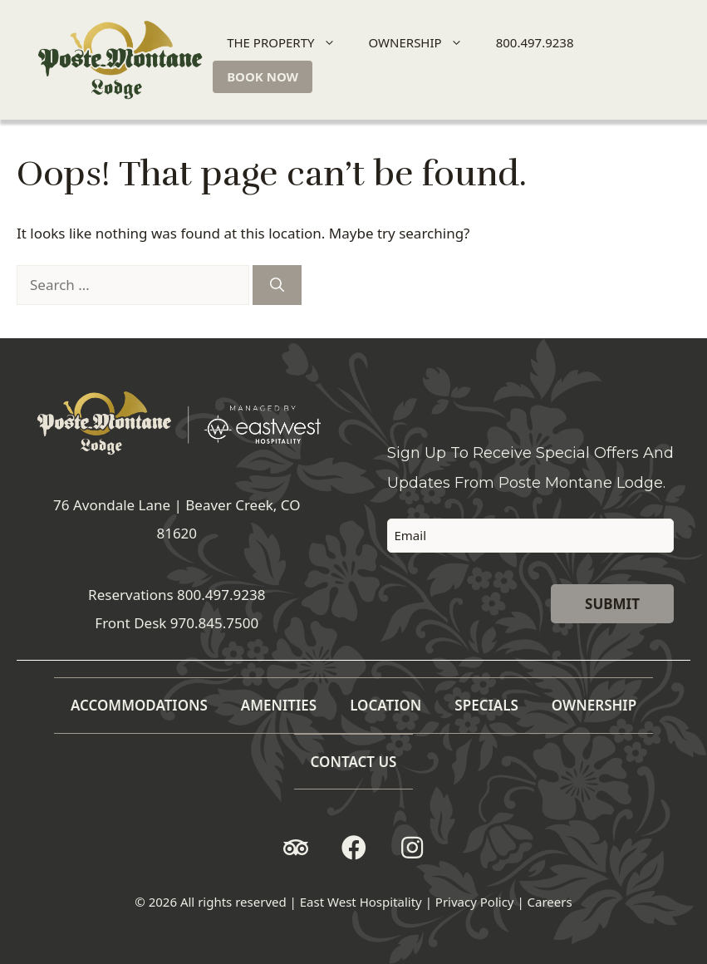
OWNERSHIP (423, 43)
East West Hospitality (361, 901)
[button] (296, 848)
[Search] (277, 285)
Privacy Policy (474, 901)
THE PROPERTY (288, 43)
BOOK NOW (262, 76)
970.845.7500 (214, 622)
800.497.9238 (535, 42)
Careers (550, 901)
